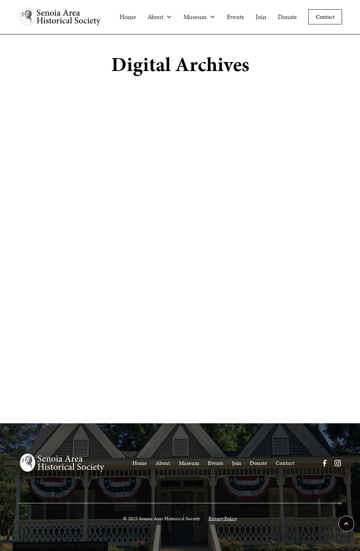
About (162, 463)
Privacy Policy (223, 518)
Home (128, 17)
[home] (66, 17)
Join (261, 17)
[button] (160, 16)
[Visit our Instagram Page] (337, 463)
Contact (325, 17)
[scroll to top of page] (346, 524)
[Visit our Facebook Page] (325, 463)
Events (235, 17)
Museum (189, 463)
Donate (287, 17)
